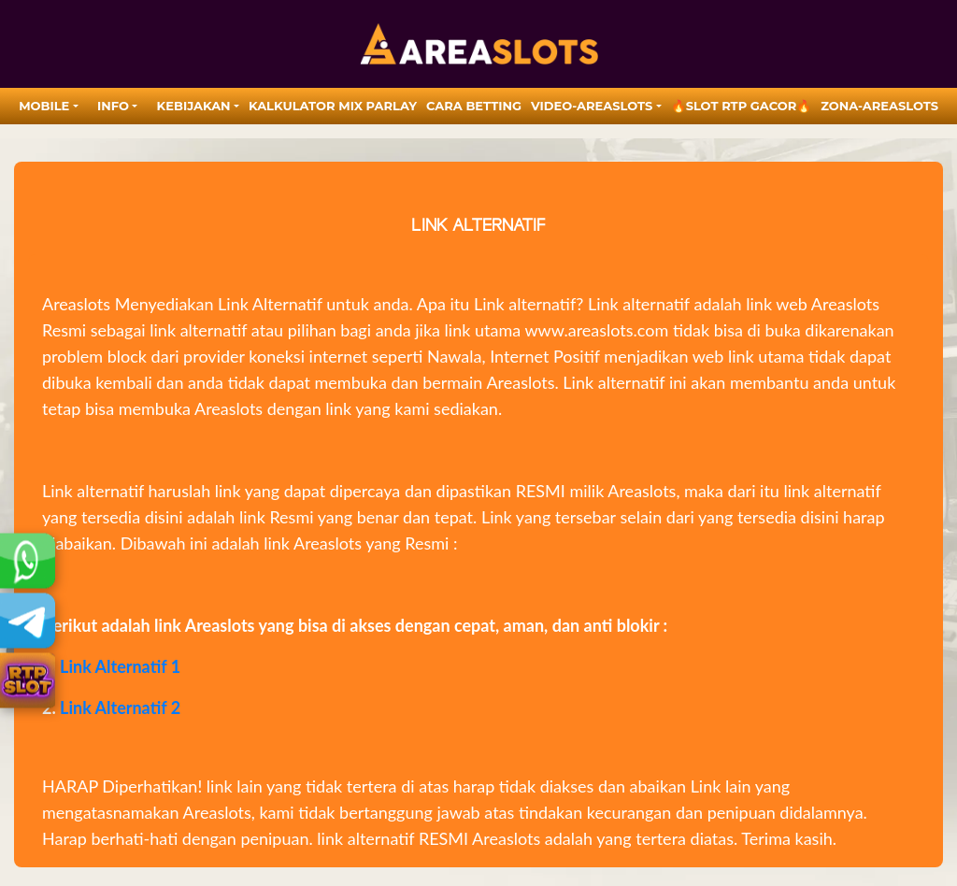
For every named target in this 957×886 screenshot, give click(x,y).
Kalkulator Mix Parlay (333, 105)
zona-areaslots (879, 105)
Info (113, 105)
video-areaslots (591, 105)
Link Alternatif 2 (120, 707)
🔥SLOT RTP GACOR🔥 (741, 105)
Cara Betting (473, 105)
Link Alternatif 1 (120, 666)
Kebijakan (194, 105)
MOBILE (44, 105)
